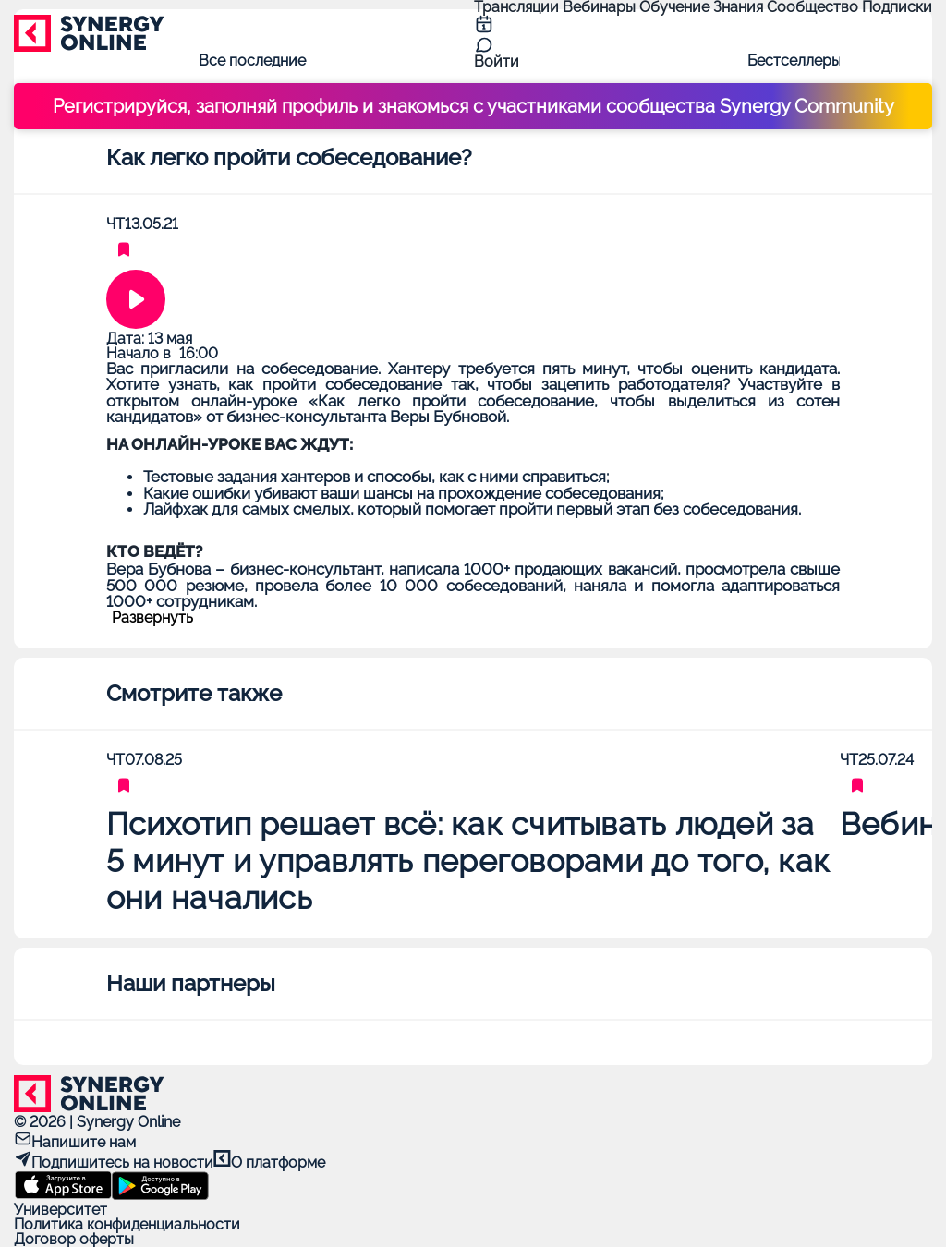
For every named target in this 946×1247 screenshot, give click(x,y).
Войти (496, 61)
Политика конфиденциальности (127, 1224)
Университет (60, 1209)
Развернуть (152, 618)
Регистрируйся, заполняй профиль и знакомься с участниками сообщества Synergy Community (473, 106)
